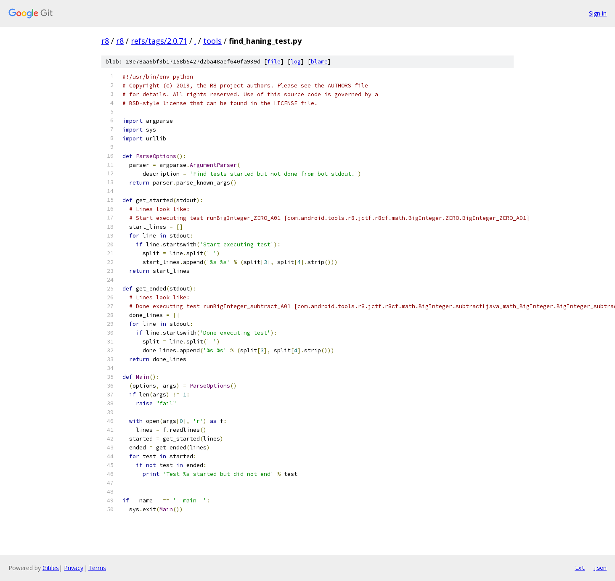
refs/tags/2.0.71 (159, 41)
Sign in (598, 13)
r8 (105, 41)
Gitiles (50, 568)
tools (212, 41)
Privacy (73, 568)
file (274, 61)
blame (319, 61)
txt (580, 567)
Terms (97, 568)
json (600, 567)
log (296, 61)
